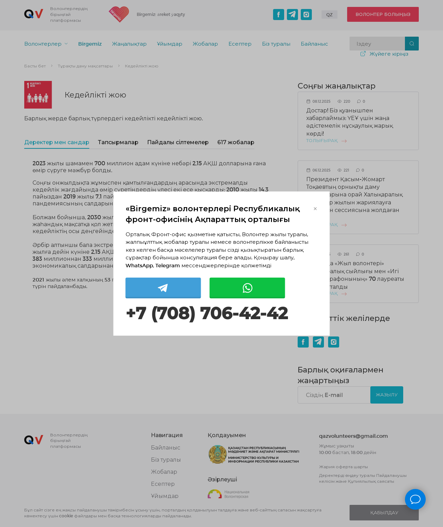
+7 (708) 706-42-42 (207, 313)
